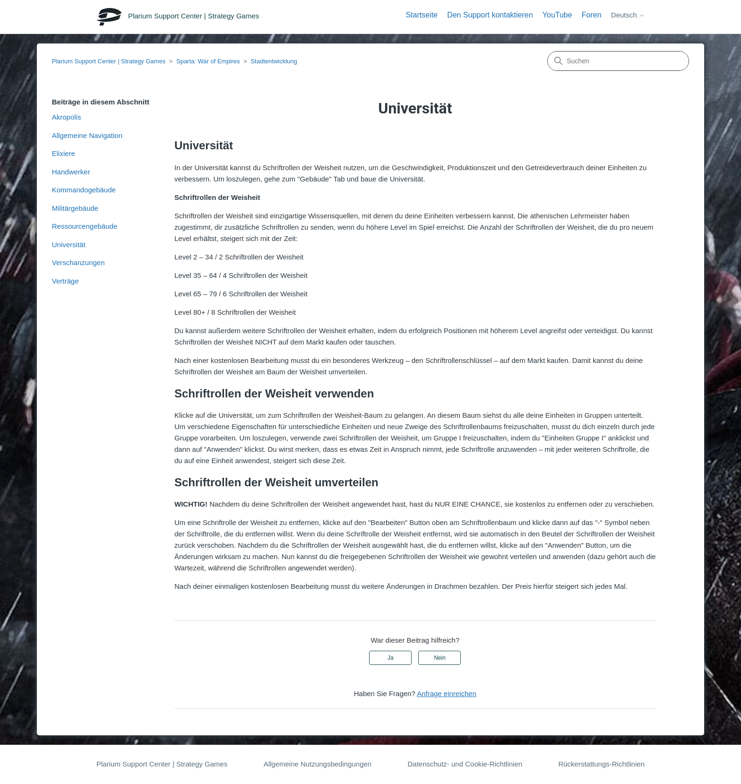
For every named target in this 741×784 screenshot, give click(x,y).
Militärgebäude (75, 208)
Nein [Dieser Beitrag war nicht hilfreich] (440, 658)
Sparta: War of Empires (208, 61)
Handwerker (71, 172)
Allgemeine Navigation (87, 135)
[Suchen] (618, 61)
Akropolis (66, 117)
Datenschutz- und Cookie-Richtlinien (464, 764)
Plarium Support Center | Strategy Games (108, 61)
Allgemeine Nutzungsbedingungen (318, 764)
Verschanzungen (78, 262)
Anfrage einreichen (446, 693)
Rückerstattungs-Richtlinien (601, 764)
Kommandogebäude (84, 190)
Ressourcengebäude (84, 226)
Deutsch (628, 15)
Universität (69, 245)
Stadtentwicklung (273, 61)
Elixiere (63, 153)
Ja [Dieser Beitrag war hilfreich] (391, 658)
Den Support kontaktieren (490, 15)
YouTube (557, 15)
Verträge (65, 281)
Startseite (421, 15)
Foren (592, 15)
